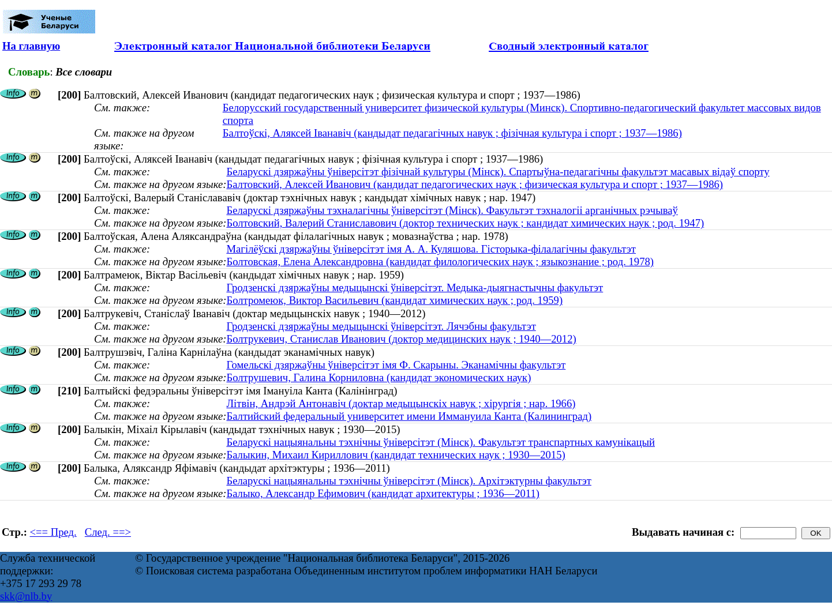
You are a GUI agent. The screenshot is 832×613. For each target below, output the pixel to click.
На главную (31, 46)
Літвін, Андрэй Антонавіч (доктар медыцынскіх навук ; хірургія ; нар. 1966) (400, 403)
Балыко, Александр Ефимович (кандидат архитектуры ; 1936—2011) (382, 493)
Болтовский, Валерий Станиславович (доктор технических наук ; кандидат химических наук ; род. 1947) (465, 223)
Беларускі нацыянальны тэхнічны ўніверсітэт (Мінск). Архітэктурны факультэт (408, 481)
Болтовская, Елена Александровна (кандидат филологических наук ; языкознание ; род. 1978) (440, 261)
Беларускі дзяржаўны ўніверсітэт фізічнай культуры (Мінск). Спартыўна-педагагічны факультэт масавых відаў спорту (497, 172)
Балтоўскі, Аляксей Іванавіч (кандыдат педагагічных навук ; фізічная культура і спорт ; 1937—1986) (452, 133)
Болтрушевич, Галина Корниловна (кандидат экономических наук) (378, 377)
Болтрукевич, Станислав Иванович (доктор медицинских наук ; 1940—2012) (401, 339)
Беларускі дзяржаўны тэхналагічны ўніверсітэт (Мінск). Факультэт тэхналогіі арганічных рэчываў (451, 210)
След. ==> (108, 532)
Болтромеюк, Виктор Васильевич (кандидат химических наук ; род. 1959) (394, 300)
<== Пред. (53, 532)
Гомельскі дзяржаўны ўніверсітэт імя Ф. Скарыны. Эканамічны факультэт (395, 365)
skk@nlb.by (26, 596)
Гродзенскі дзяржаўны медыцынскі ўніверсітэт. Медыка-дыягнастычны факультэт (414, 287)
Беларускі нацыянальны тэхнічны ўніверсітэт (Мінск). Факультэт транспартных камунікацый (440, 442)
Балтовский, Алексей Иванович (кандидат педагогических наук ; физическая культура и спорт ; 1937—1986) (474, 184)
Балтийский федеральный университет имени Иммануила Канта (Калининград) (408, 416)
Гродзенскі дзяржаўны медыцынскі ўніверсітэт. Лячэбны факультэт (380, 326)
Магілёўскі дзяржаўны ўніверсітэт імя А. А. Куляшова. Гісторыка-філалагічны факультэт (431, 249)
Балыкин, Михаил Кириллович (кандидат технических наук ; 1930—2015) (395, 455)
